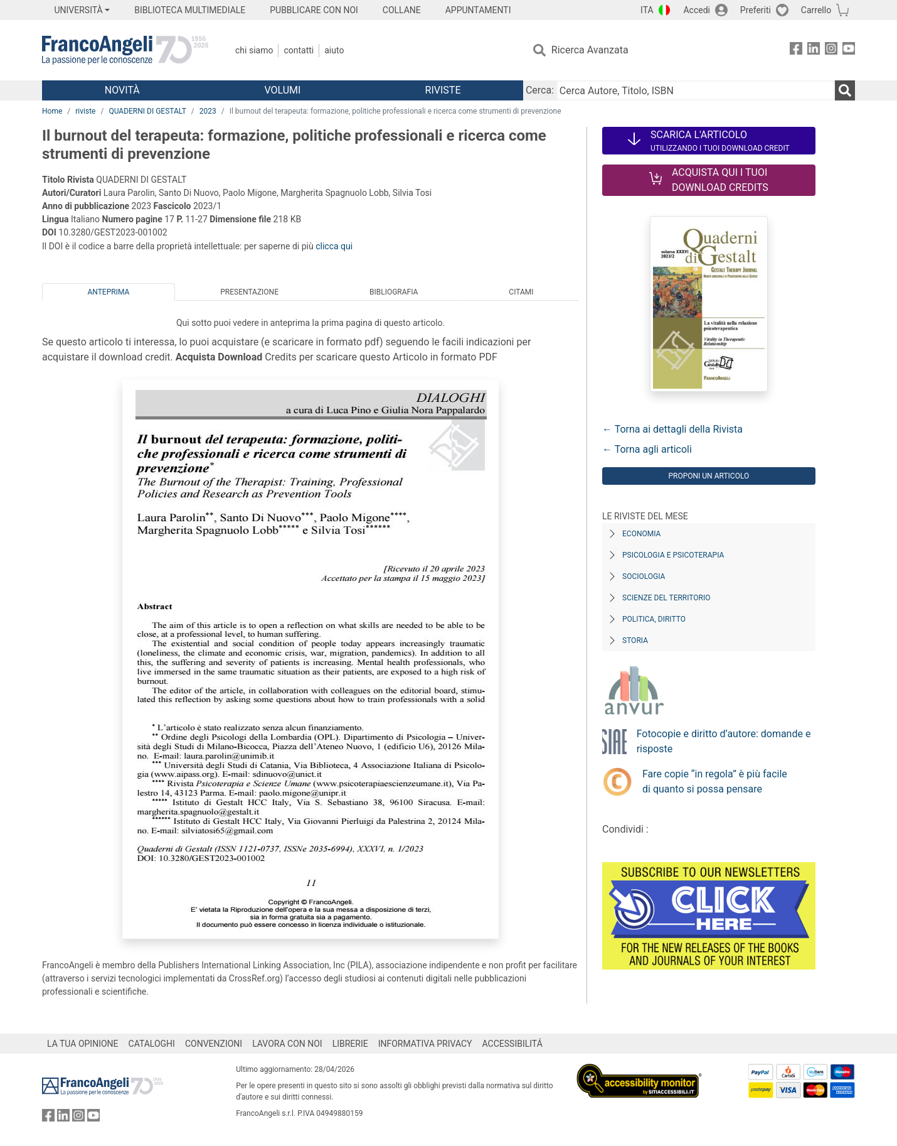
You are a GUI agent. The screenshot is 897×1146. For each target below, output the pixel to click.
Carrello (816, 10)
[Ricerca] (845, 90)
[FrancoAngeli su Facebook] (796, 50)
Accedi (696, 10)
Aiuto (334, 50)
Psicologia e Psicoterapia (673, 555)
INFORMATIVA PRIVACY (425, 1044)
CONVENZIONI (213, 1044)
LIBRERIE (350, 1044)
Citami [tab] (521, 292)
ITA (647, 10)
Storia (635, 640)
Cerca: (540, 90)
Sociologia (643, 576)
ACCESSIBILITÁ (512, 1044)
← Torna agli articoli (647, 449)
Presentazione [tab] (249, 292)
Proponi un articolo (708, 476)
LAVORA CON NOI (287, 1044)
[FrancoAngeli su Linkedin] (813, 50)
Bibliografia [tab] (393, 292)
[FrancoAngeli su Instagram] (831, 50)
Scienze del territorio (666, 597)
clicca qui (334, 246)
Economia (641, 533)
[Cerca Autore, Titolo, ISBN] (695, 90)
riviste (85, 111)
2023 (207, 111)
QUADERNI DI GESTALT (147, 111)
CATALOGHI (152, 1044)
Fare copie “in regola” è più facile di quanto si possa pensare (714, 781)
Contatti (299, 50)
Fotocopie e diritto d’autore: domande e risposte (724, 741)
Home (52, 111)
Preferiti (755, 10)
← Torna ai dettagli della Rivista (672, 429)
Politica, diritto (654, 619)
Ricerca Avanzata (590, 50)
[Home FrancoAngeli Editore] (125, 50)
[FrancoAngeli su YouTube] (848, 50)
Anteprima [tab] (108, 292)
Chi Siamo (254, 50)
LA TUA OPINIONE (83, 1044)
